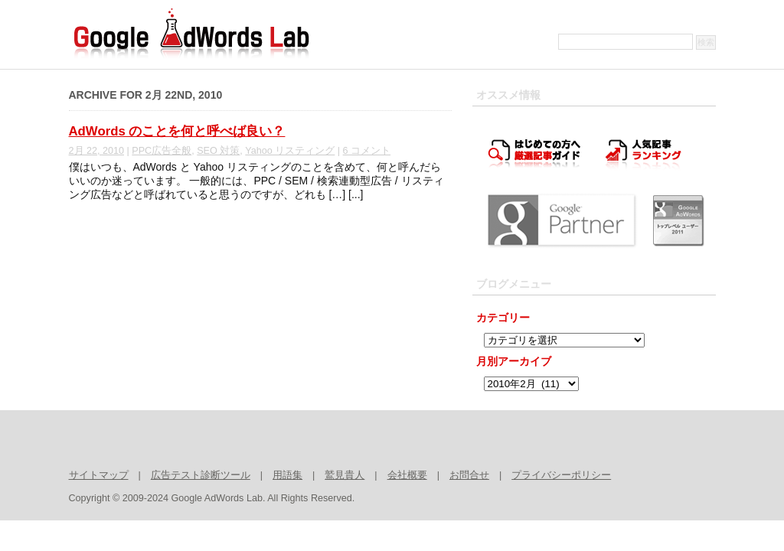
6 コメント (367, 150)
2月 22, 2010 (97, 150)
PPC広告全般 (161, 150)
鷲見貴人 (344, 475)
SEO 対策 (218, 150)
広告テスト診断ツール (200, 475)
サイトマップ (99, 475)
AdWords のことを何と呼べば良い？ (177, 131)
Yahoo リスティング (290, 150)
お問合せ (469, 475)
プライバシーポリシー (561, 475)
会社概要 (407, 475)
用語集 (287, 475)
